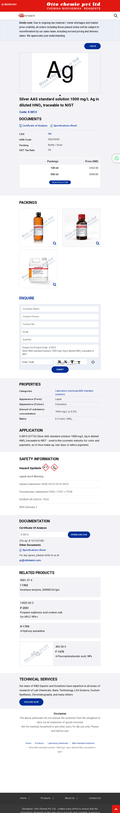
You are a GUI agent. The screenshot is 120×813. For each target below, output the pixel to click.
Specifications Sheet (63, 125)
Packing (23, 145)
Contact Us (95, 798)
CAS (21, 134)
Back (92, 46)
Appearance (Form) (30, 399)
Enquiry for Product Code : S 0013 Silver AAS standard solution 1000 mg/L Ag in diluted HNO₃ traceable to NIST (60, 350)
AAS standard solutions (83, 743)
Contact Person (31, 316)
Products (39, 743)
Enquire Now (31, 702)
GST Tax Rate (27, 150)
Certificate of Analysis (33, 125)
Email (25, 331)
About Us (70, 798)
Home (28, 743)
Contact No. (29, 324)
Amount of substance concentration (31, 411)
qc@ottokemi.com (30, 560)
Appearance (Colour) (31, 404)
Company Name (31, 308)
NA (49, 133)
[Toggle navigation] (21, 15)
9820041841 (9, 4)
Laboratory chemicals (66, 390)
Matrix (22, 418)
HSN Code (25, 139)
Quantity (27, 339)
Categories (25, 391)
